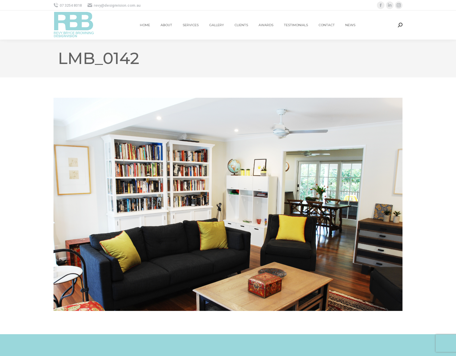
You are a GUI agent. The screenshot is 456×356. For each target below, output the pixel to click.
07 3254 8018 (68, 5)
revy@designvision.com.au (114, 5)
